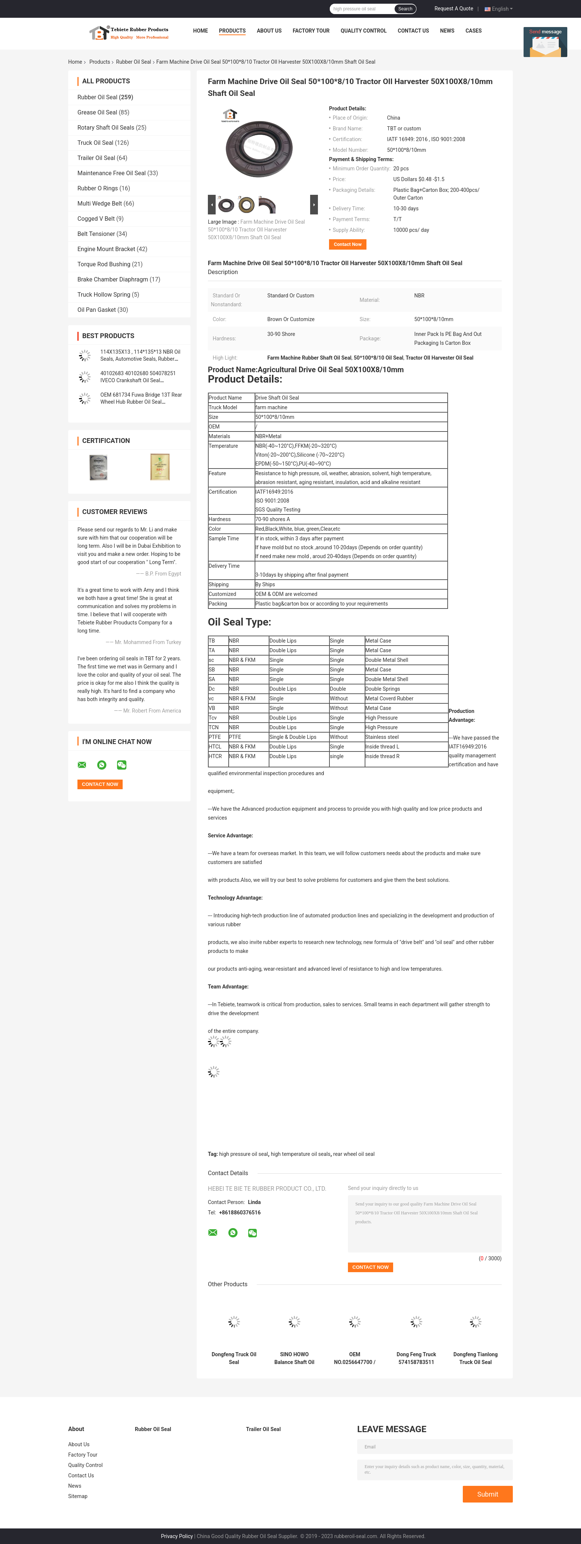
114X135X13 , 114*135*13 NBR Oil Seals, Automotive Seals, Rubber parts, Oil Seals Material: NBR (140, 359)
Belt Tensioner (96, 233)
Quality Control (364, 31)
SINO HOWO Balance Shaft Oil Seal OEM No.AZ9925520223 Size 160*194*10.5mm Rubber (294, 1358)
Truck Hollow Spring (103, 294)
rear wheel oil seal (354, 1154)
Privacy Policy (177, 1536)
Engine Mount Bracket (106, 249)
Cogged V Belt (96, 218)
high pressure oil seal (243, 1154)
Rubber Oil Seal (133, 62)
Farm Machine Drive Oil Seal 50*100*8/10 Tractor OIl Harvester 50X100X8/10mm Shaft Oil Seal (256, 229)
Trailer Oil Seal (96, 157)
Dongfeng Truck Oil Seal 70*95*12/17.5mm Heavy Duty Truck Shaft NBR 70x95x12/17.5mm (234, 1358)
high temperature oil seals (301, 1154)
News (447, 31)
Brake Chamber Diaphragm (112, 279)
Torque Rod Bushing (103, 264)
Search (405, 8)
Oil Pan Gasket (96, 309)
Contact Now (348, 244)
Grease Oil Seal (97, 112)
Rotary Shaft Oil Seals (105, 127)
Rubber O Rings (97, 188)
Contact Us (413, 31)
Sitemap (77, 1496)
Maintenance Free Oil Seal (111, 173)
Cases (473, 31)
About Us (269, 31)
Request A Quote (454, 8)
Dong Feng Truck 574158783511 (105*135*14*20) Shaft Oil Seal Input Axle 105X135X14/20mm (416, 1358)
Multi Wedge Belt (99, 203)
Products (232, 31)
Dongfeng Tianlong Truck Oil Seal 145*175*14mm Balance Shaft (476, 1358)
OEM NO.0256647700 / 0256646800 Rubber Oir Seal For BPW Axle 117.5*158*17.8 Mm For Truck (355, 1358)
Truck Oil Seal (95, 142)
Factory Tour (311, 31)
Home (200, 31)
